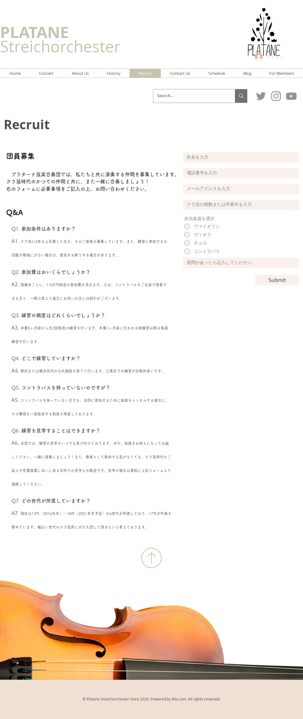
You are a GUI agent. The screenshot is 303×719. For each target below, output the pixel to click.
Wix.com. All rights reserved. (196, 698)
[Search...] (189, 96)
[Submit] (277, 280)
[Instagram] (276, 96)
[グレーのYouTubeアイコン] (291, 96)
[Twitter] (260, 96)
